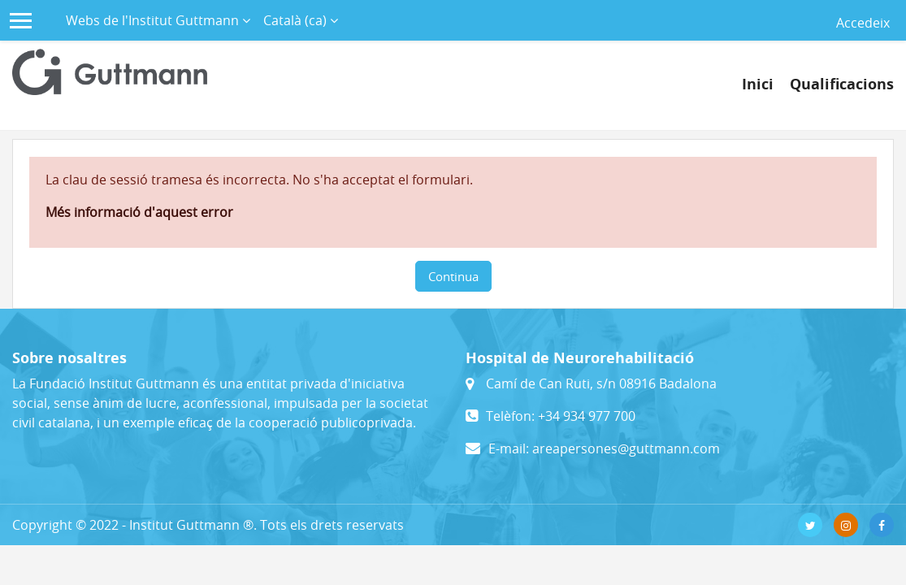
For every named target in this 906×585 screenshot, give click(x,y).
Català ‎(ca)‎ (296, 20)
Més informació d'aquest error (139, 212)
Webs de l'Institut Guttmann (154, 20)
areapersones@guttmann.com (626, 448)
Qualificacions (842, 84)
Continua (453, 276)
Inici (758, 84)
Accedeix (863, 23)
